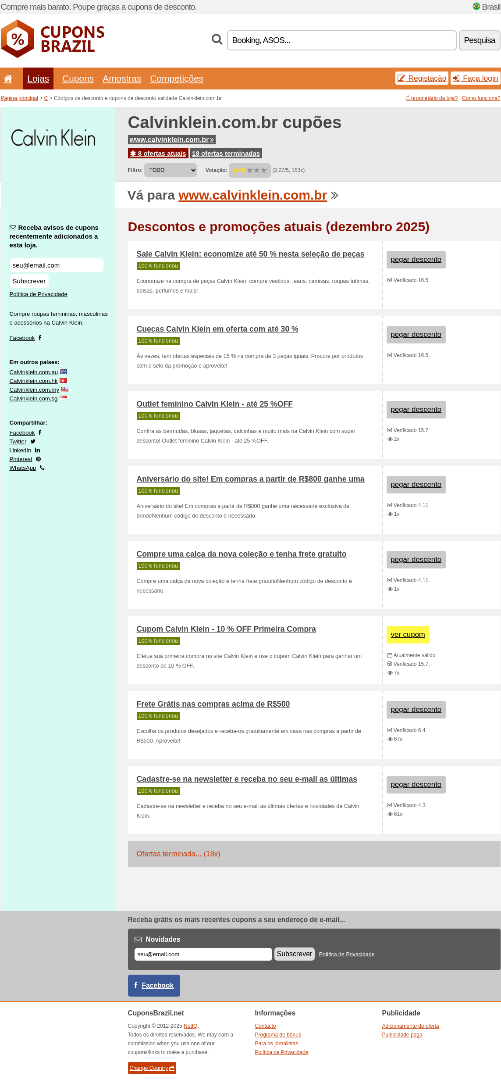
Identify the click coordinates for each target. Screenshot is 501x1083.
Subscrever (29, 281)
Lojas (38, 78)
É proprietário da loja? (432, 98)
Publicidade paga (402, 1035)
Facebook (22, 338)
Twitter (18, 441)
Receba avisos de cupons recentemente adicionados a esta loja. (54, 236)
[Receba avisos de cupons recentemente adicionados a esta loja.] (56, 265)
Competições (176, 78)
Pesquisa (479, 40)
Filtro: (135, 170)
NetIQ (190, 1026)
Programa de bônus (278, 1035)
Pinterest (21, 459)
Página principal (19, 98)
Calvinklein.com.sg (34, 398)
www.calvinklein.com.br (172, 139)
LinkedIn (21, 450)
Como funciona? (481, 98)
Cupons (78, 78)
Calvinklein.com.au (34, 372)
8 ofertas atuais (158, 153)
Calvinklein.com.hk (34, 381)
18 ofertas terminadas (226, 153)
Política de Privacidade (39, 294)
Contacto (265, 1026)
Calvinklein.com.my (35, 389)
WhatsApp (23, 468)
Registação (422, 78)
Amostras (122, 78)
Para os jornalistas (276, 1043)
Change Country (152, 1068)
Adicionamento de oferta (410, 1026)
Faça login (475, 78)
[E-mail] (203, 954)
